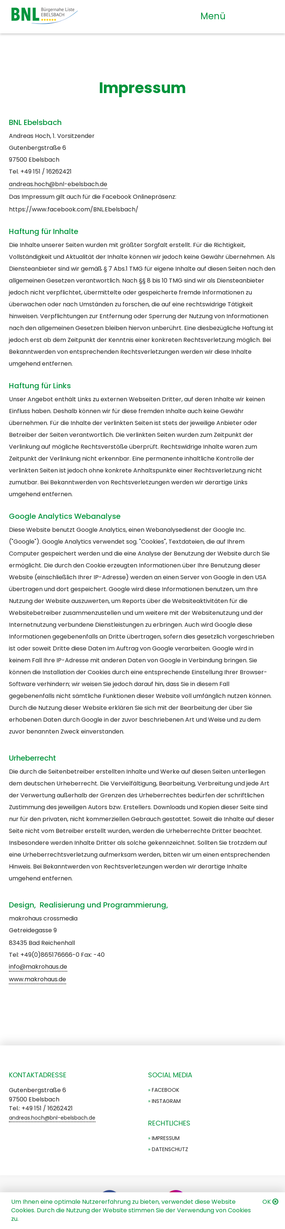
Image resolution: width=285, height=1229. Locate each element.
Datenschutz (170, 1149)
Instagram (166, 1101)
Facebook (165, 1090)
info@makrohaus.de (38, 966)
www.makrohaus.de (37, 979)
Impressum (166, 1138)
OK (266, 1202)
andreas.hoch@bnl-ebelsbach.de (58, 184)
